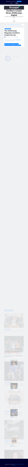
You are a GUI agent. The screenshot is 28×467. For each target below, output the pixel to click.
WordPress (16, 464)
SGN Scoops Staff (8, 39)
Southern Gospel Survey (17, 47)
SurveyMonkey (17, 42)
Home (5, 24)
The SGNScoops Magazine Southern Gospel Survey (14, 24)
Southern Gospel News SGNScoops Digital (14, 13)
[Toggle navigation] (14, 21)
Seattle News (20, 464)
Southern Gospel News (9, 47)
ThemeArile (14, 465)
